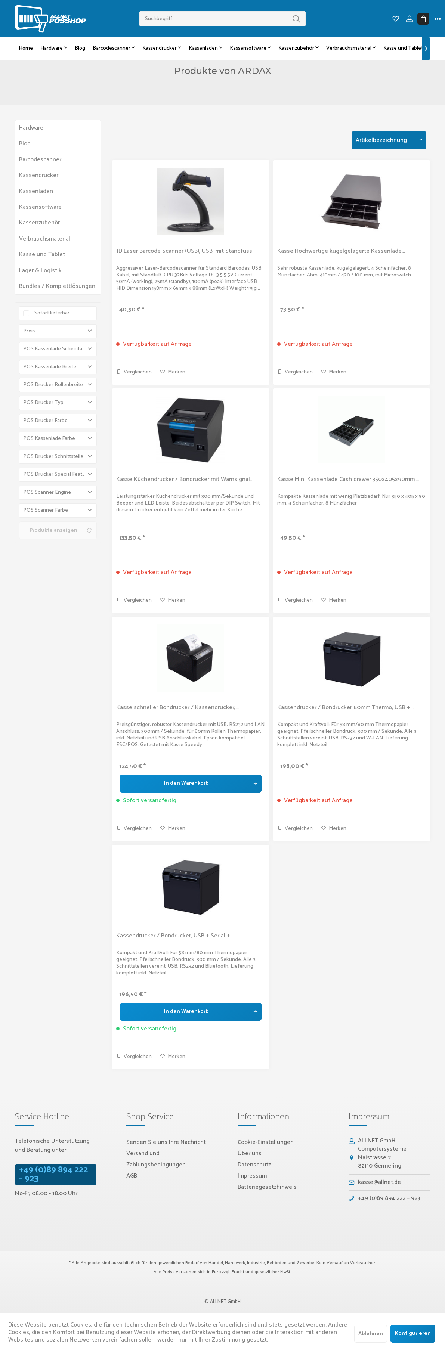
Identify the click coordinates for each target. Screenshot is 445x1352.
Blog (25, 144)
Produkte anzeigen (61, 530)
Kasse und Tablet (42, 254)
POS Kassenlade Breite (49, 367)
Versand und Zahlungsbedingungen (156, 1159)
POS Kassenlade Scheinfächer (58, 349)
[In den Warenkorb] (191, 784)
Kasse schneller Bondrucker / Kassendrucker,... (177, 708)
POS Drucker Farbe (45, 420)
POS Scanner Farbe (45, 510)
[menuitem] (222, 18)
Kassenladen (36, 191)
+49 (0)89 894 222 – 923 (53, 1174)
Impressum (252, 1176)
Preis (29, 331)
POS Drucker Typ (43, 403)
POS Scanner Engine (47, 492)
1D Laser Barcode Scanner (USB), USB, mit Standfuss (184, 251)
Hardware (31, 128)
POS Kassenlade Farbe (49, 438)
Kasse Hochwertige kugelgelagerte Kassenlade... (341, 251)
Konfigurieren (413, 1333)
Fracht (238, 1271)
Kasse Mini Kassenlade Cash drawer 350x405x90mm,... (348, 479)
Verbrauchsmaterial (44, 239)
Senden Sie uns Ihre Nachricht (166, 1142)
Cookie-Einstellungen (266, 1142)
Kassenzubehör (39, 223)
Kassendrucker (38, 175)
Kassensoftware (40, 207)
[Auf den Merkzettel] (172, 372)
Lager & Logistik (40, 271)
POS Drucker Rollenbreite (53, 385)
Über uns (250, 1153)
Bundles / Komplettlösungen (57, 286)
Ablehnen (370, 1334)
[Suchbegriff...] (222, 18)
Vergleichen (134, 372)
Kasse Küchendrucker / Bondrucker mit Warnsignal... (184, 479)
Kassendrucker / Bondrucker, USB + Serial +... (175, 936)
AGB (131, 1176)
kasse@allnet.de (379, 1182)
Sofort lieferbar (51, 313)
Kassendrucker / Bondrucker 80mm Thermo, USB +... (345, 708)
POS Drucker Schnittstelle (53, 456)
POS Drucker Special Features (57, 474)
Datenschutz (254, 1165)
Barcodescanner (40, 160)
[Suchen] (296, 18)
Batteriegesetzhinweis (267, 1187)
